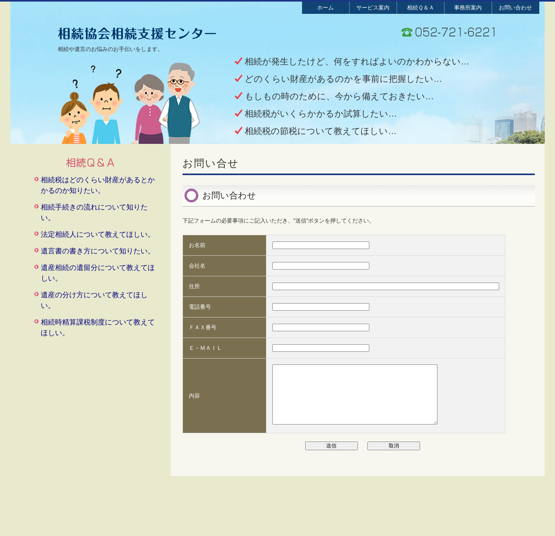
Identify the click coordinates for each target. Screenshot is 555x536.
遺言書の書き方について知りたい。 (98, 251)
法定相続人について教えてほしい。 (98, 234)
